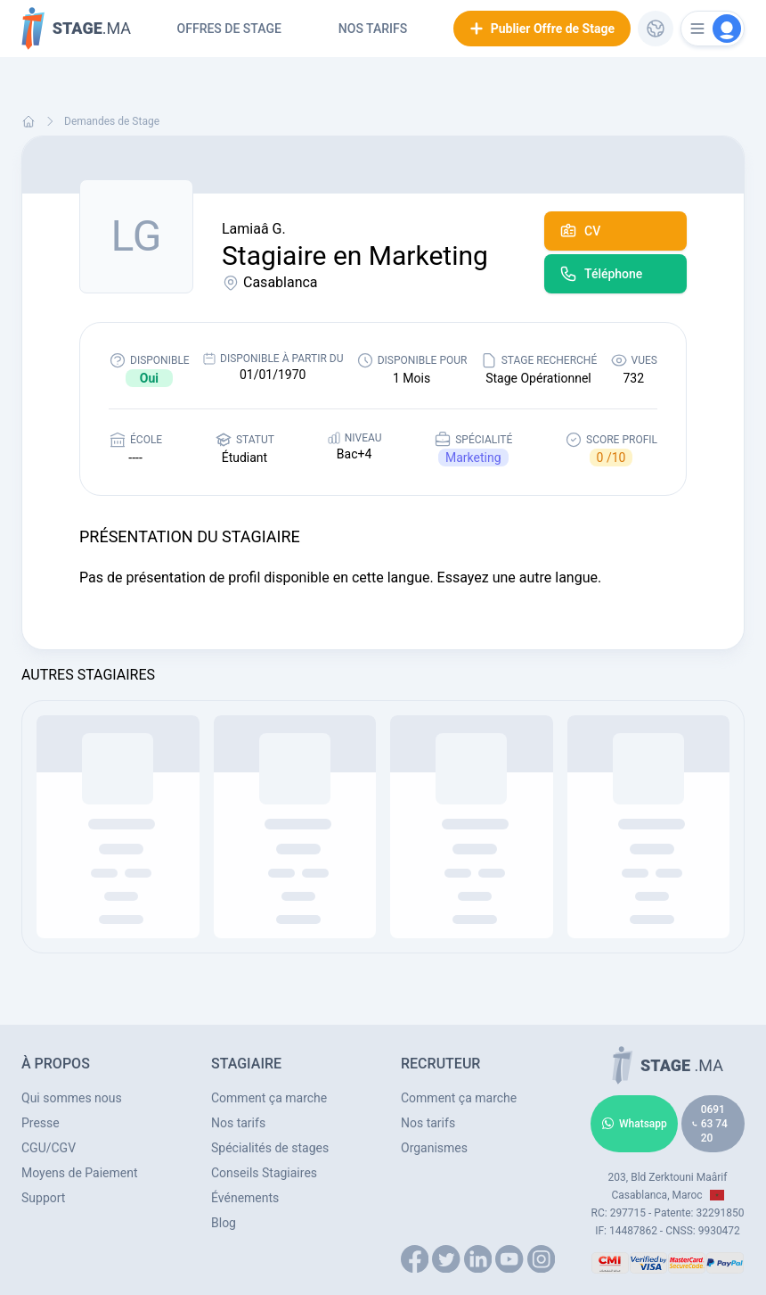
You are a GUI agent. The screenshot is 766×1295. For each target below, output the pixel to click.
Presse (40, 1123)
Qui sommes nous (71, 1098)
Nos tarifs (372, 28)
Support (43, 1198)
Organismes (434, 1148)
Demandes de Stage (111, 121)
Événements (245, 1198)
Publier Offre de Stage (542, 28)
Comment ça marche (269, 1098)
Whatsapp (634, 1124)
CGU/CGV (48, 1148)
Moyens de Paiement (79, 1173)
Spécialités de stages (270, 1148)
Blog (223, 1223)
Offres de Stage (229, 28)
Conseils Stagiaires (264, 1173)
